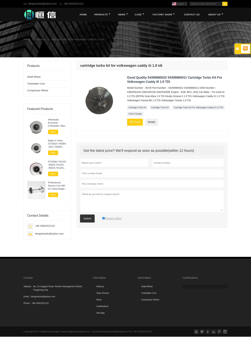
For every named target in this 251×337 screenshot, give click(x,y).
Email (135, 122)
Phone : (27, 303)
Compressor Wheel (37, 91)
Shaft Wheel (33, 77)
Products (102, 14)
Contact (28, 278)
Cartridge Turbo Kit (137, 107)
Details (151, 122)
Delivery (100, 286)
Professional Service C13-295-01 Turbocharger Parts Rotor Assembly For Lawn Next (57, 186)
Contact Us (192, 14)
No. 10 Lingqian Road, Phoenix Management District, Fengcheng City (58, 288)
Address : (28, 286)
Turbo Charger (135, 114)
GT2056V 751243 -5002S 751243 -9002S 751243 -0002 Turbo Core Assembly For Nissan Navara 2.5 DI (57, 165)
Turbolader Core (36, 84)
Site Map (100, 313)
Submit (87, 218)
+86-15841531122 (73, 4)
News (123, 14)
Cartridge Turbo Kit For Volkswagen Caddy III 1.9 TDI (198, 107)
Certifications (102, 306)
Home (83, 14)
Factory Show (164, 14)
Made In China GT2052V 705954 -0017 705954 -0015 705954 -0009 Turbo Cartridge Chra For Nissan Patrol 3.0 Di (57, 144)
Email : (27, 296)
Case (139, 14)
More (53, 132)
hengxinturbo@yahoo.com (42, 4)
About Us (215, 14)
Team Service (102, 293)
